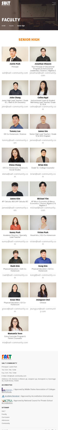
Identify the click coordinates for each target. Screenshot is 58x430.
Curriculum (5, 417)
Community (6, 423)
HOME (4, 26)
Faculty (11, 26)
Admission (5, 420)
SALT (3, 411)
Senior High (21, 26)
